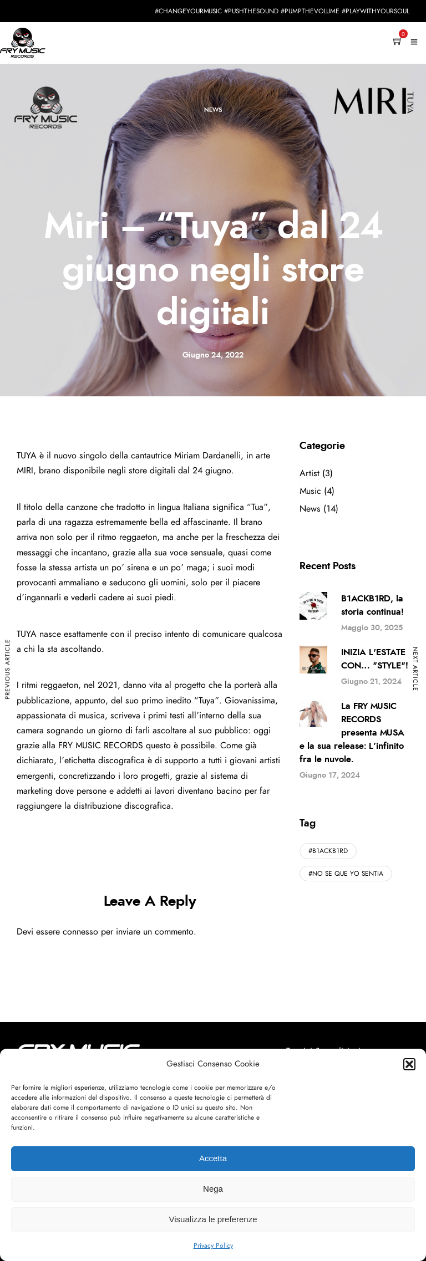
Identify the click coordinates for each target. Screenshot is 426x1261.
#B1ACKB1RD (328, 851)
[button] (409, 1064)
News (213, 110)
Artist (310, 473)
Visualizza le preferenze (213, 1219)
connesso (80, 931)
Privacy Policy (213, 1245)
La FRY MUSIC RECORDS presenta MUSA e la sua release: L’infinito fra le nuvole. (352, 733)
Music (310, 491)
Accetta (213, 1158)
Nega (213, 1188)
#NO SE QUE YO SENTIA (345, 873)
